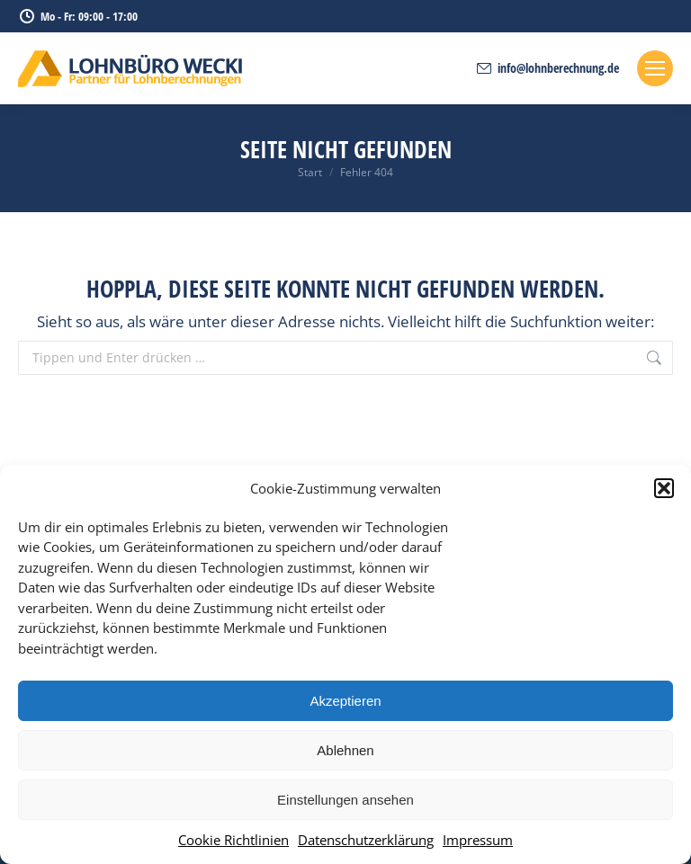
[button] (664, 488)
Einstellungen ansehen (345, 799)
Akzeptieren (345, 700)
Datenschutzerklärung (366, 840)
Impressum (478, 840)
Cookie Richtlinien (233, 840)
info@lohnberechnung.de (547, 68)
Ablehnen (345, 750)
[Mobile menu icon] (655, 68)
